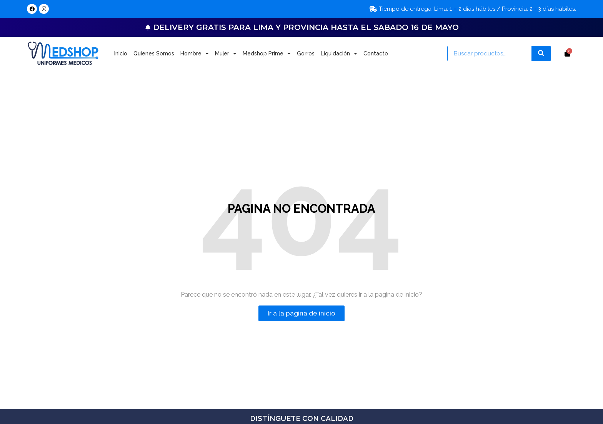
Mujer (226, 53)
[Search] (541, 53)
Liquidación (339, 53)
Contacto (375, 53)
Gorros (306, 53)
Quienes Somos (153, 53)
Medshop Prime (267, 53)
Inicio (120, 53)
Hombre (194, 53)
